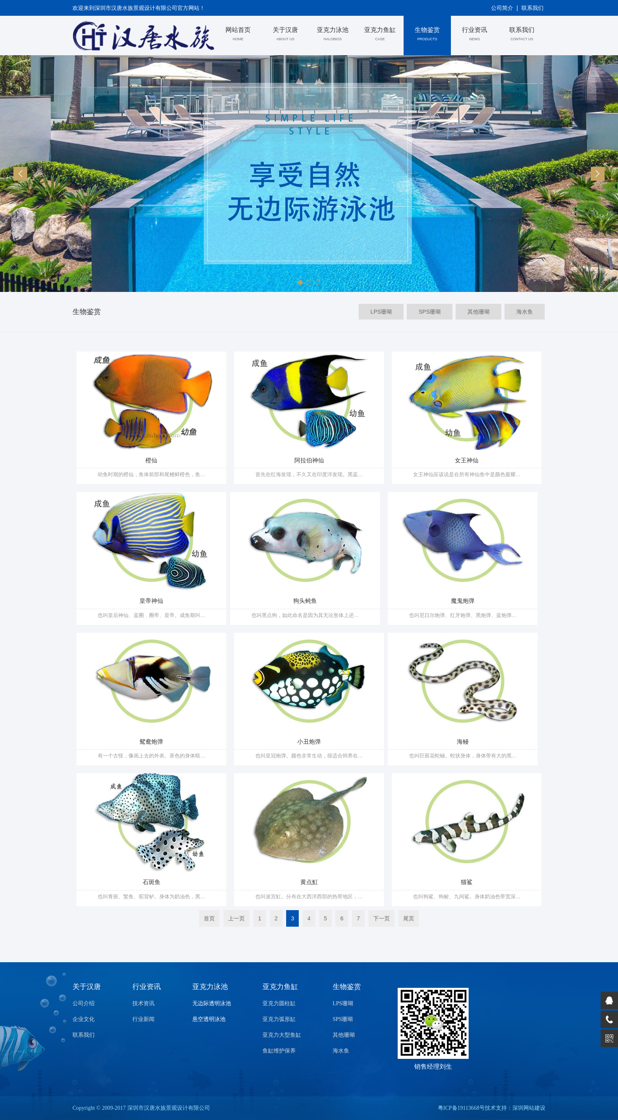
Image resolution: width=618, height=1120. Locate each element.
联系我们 (532, 8)
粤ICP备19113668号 (461, 1108)
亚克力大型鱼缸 (281, 1035)
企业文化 (84, 1019)
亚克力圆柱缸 (279, 1003)
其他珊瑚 (344, 1035)
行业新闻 (143, 1019)
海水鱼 (341, 1051)
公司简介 (502, 8)
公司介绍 (84, 1003)
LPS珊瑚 (343, 1003)
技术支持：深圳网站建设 (515, 1108)
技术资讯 (143, 1003)
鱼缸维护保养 (279, 1051)
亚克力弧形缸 (279, 1019)
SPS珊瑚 (343, 1019)
